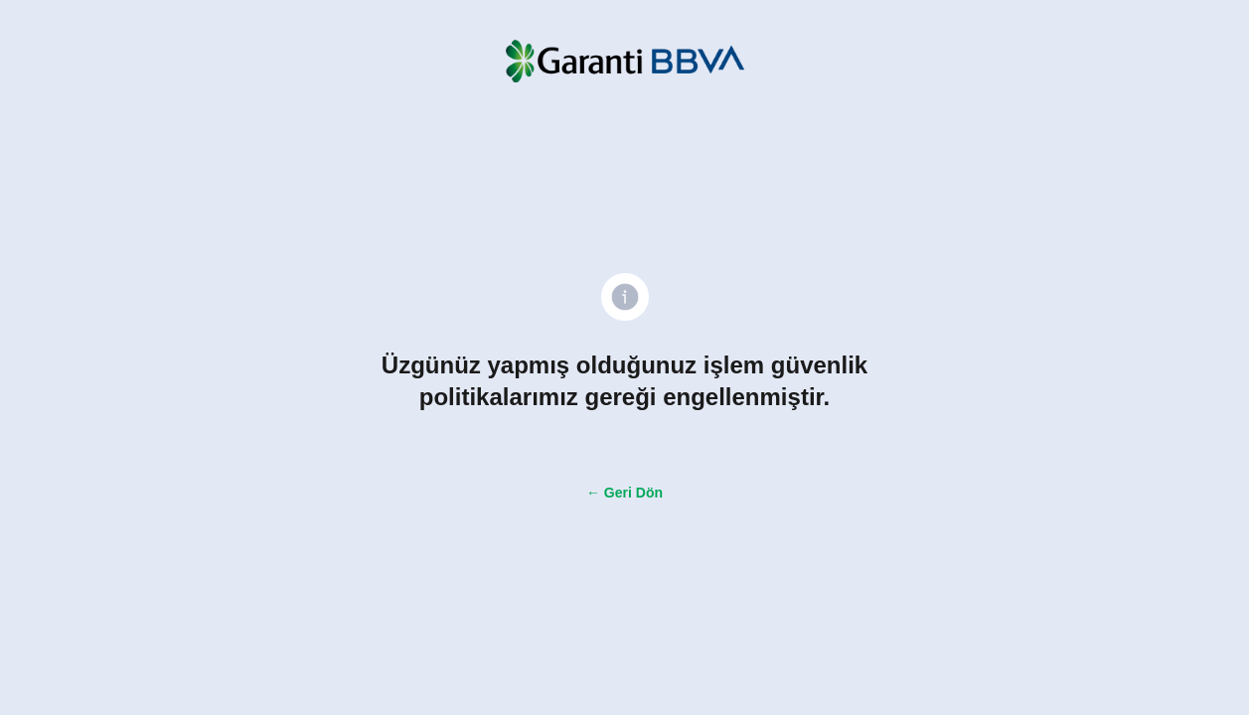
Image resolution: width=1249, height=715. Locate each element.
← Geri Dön (624, 492)
